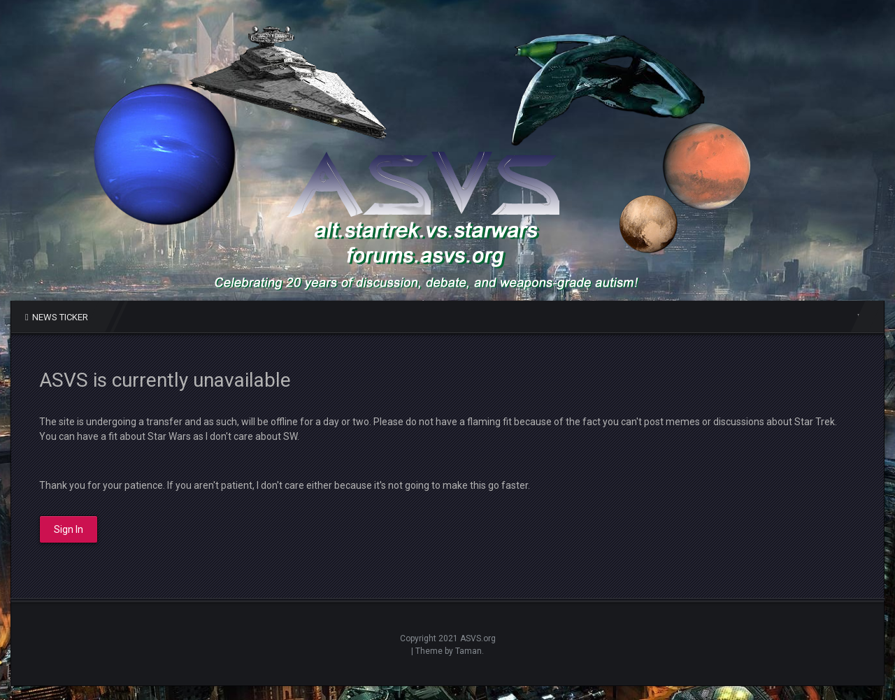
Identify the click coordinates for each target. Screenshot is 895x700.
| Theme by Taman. (447, 651)
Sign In (68, 529)
